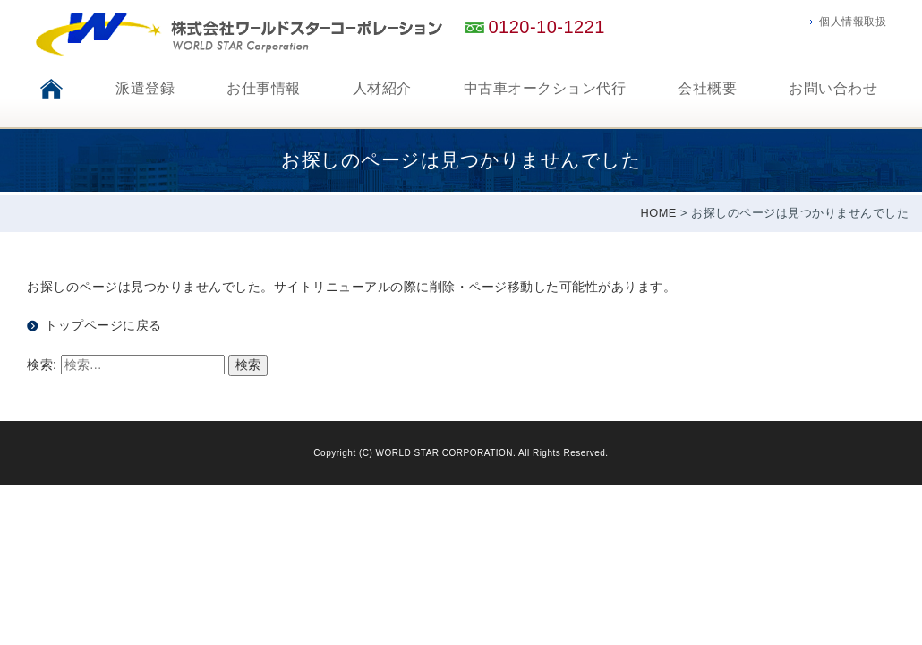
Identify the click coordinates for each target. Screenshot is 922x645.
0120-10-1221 (546, 27)
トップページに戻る (103, 325)
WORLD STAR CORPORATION (444, 453)
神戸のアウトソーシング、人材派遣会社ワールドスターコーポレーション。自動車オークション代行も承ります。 (239, 34)
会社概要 (707, 88)
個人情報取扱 (852, 21)
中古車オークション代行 (545, 88)
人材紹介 (382, 88)
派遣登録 (145, 88)
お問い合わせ (833, 88)
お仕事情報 (263, 88)
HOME (659, 212)
